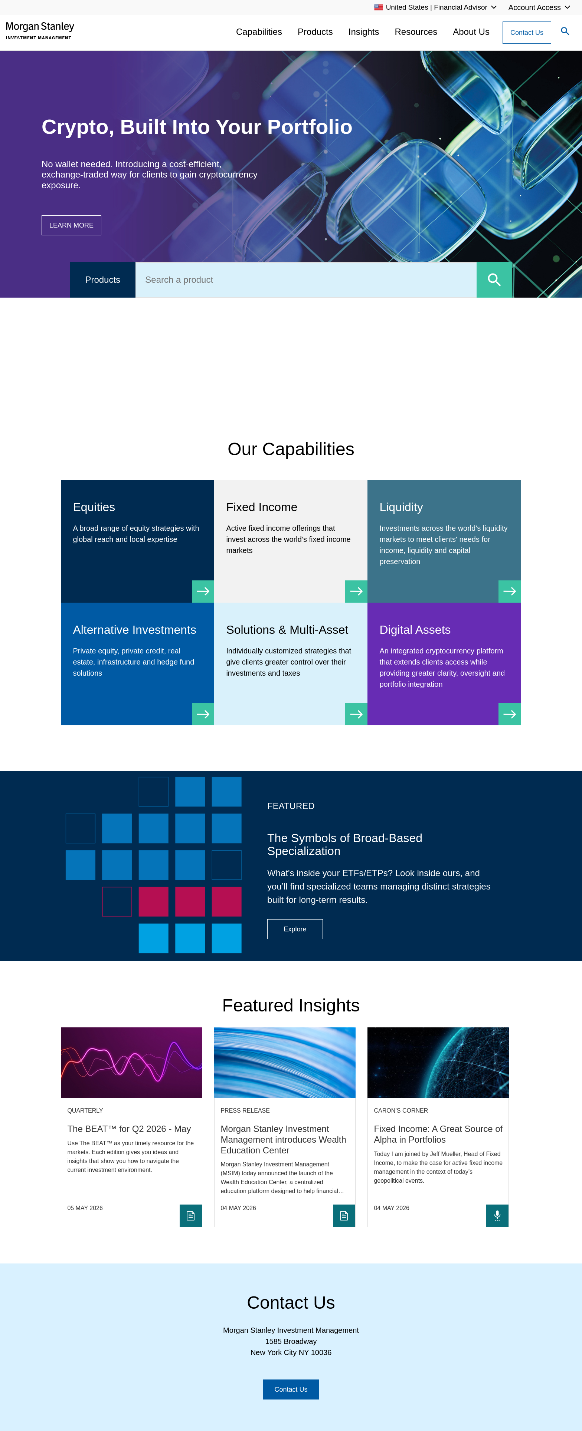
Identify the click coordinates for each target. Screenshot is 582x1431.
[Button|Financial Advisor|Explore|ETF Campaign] (295, 929)
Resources (416, 32)
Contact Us (526, 32)
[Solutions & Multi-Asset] (290, 658)
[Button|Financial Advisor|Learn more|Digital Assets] (71, 225)
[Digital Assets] (444, 664)
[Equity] (137, 530)
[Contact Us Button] (527, 32)
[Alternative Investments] (137, 658)
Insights (364, 32)
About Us (471, 32)
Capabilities (259, 32)
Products (315, 32)
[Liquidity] (444, 541)
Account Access (535, 7)
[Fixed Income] (290, 536)
